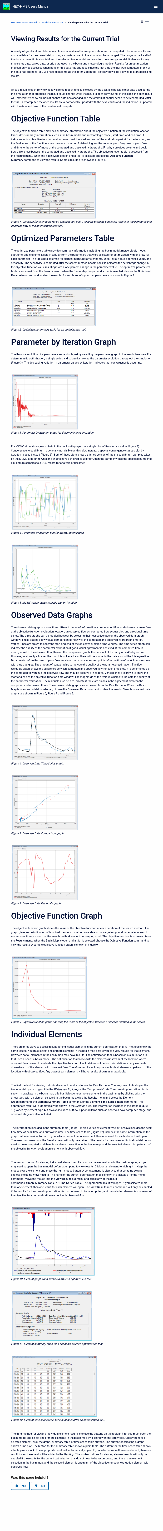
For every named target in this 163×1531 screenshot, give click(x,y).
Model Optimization (52, 22)
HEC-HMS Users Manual (30, 6)
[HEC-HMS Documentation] (6, 6)
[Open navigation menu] (155, 6)
